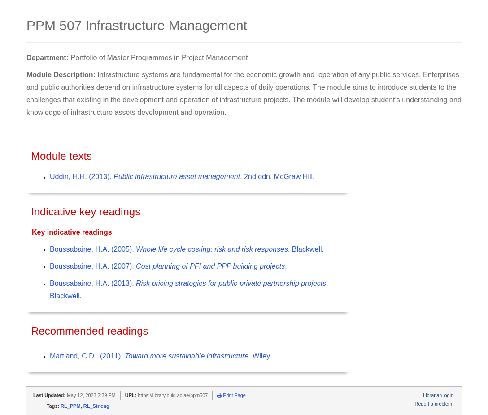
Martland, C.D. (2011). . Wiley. (160, 356)
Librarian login (438, 395)
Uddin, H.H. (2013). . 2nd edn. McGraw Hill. (182, 176)
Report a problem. (434, 403)
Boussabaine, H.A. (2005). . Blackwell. (187, 249)
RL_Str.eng (96, 406)
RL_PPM (71, 406)
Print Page (231, 395)
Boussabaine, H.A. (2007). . (168, 266)
